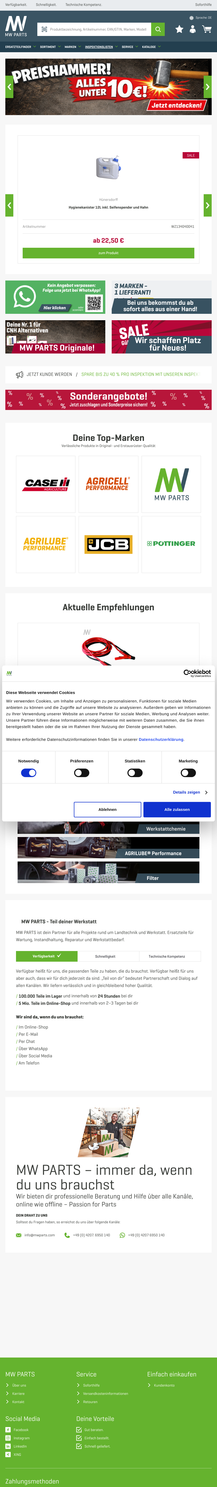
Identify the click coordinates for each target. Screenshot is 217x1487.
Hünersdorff (108, 200)
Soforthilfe (203, 5)
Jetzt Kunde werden (49, 374)
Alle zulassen (177, 809)
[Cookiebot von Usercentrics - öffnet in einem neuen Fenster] (187, 673)
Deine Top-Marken (108, 438)
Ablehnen (107, 809)
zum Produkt (109, 253)
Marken (73, 47)
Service (130, 47)
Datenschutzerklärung (161, 739)
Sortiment (50, 47)
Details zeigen (186, 792)
